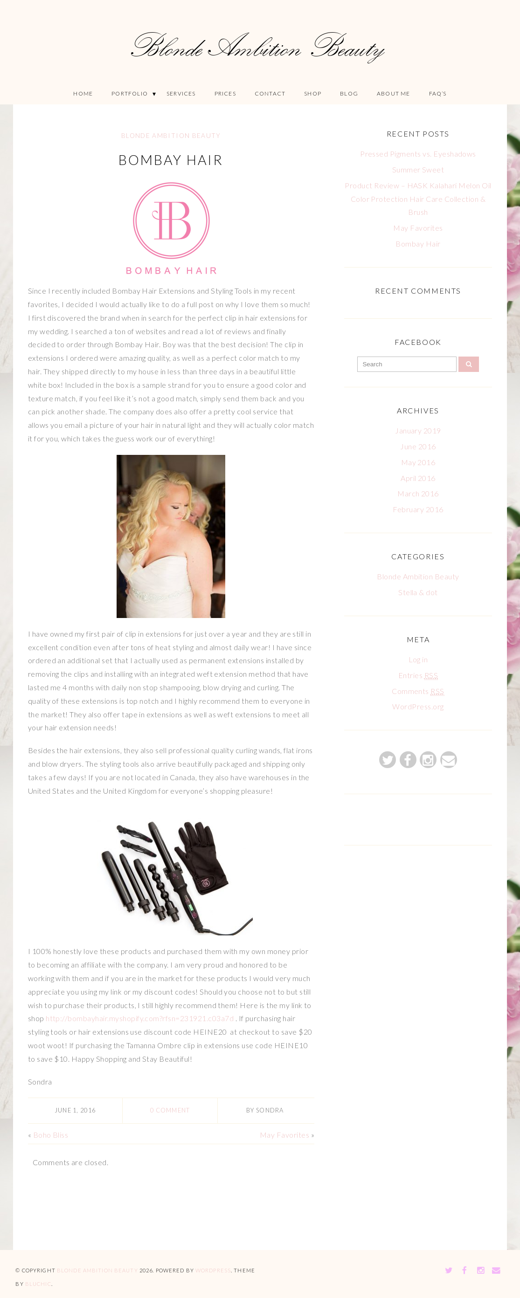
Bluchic (38, 1284)
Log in (418, 659)
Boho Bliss (51, 1134)
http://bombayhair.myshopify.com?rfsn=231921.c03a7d (140, 1018)
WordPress (213, 1270)
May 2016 (418, 462)
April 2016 (418, 478)
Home (83, 93)
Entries (418, 675)
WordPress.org (418, 706)
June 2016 (418, 446)
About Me (393, 93)
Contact (270, 93)
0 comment (170, 1110)
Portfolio (129, 93)
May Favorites (284, 1134)
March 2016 (418, 493)
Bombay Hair (170, 160)
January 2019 (418, 430)
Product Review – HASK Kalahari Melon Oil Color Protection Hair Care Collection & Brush (418, 199)
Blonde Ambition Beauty (171, 135)
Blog (349, 93)
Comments (418, 691)
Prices (225, 93)
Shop (312, 93)
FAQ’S (438, 93)
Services (181, 93)
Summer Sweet (418, 169)
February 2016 (418, 509)
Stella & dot (418, 592)
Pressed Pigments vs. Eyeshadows (418, 153)
